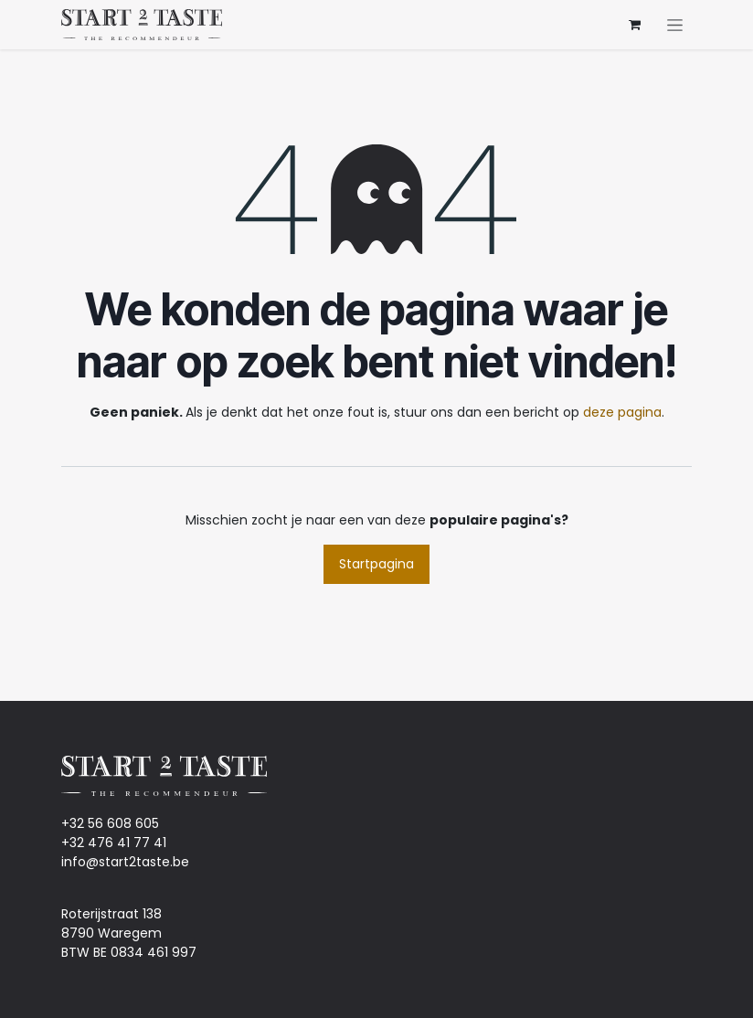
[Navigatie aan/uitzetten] (675, 24)
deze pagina (622, 412)
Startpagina (376, 564)
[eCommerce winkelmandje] (634, 24)
